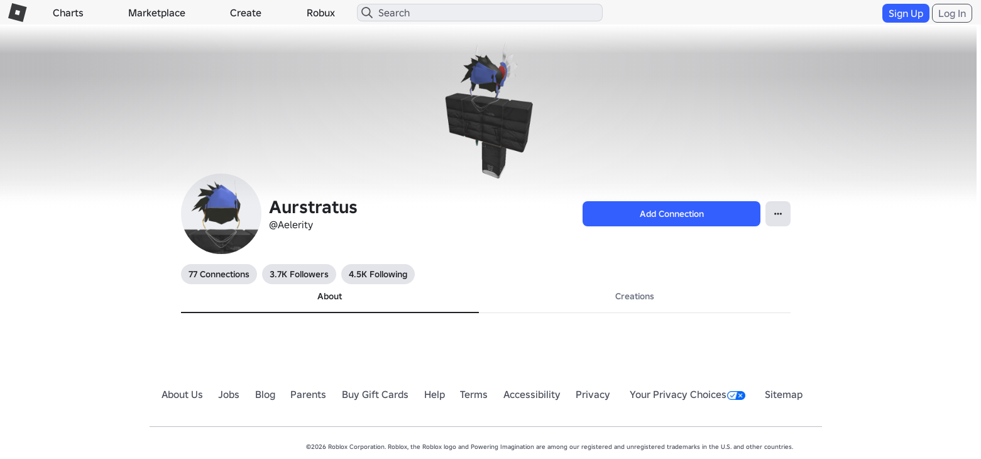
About (329, 296)
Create (245, 12)
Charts (68, 12)
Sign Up (906, 13)
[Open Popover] (778, 213)
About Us (182, 394)
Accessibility (532, 394)
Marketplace (156, 12)
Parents (308, 394)
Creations (634, 296)
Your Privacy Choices (687, 394)
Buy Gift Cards (375, 394)
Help (434, 394)
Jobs (228, 394)
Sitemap (784, 394)
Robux (321, 12)
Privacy (593, 394)
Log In (952, 13)
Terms (474, 394)
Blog (265, 394)
